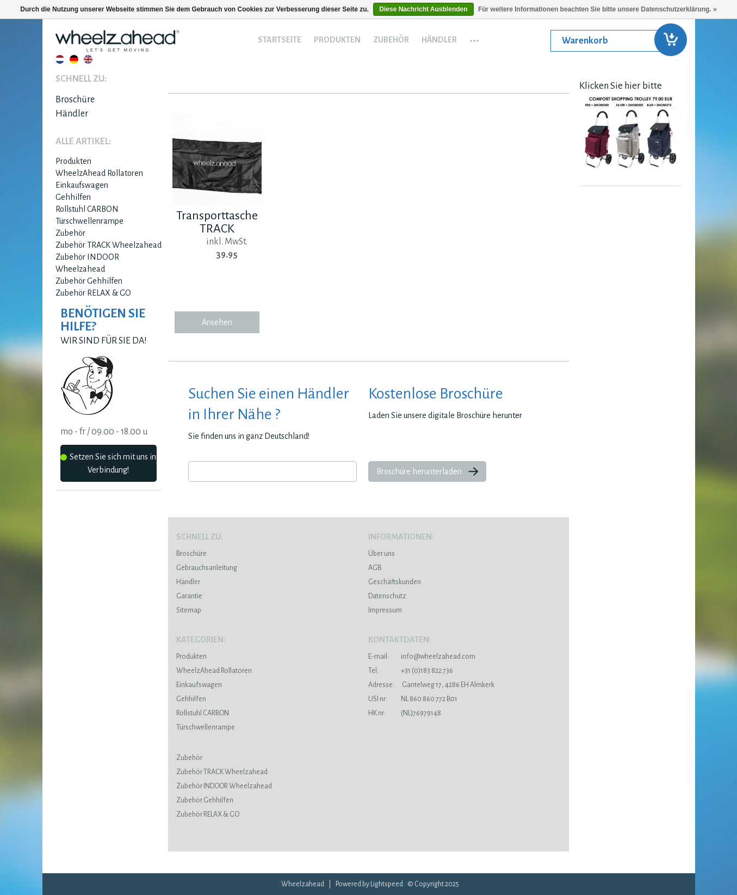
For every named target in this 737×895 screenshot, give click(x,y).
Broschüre (75, 100)
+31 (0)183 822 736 (410, 671)
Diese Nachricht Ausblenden (423, 9)
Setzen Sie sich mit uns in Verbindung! (108, 463)
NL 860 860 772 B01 (412, 699)
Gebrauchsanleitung (206, 568)
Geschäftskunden (394, 582)
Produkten (337, 39)
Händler (439, 39)
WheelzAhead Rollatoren (99, 173)
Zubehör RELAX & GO (93, 293)
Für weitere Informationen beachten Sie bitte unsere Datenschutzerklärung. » (597, 9)
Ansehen (217, 322)
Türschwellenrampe (89, 221)
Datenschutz (387, 596)
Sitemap (188, 610)
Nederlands (59, 59)
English (88, 59)
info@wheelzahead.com (438, 656)
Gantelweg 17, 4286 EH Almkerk (431, 685)
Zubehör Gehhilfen (88, 281)
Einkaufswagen (81, 185)
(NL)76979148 (404, 713)
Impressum (385, 610)
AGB (374, 568)
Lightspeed (386, 884)
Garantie (189, 596)
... (474, 37)
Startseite (279, 39)
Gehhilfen (73, 197)
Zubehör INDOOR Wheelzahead (224, 786)
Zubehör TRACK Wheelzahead (108, 245)
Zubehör (391, 39)
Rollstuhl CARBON (87, 209)
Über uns (381, 553)
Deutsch (74, 59)
